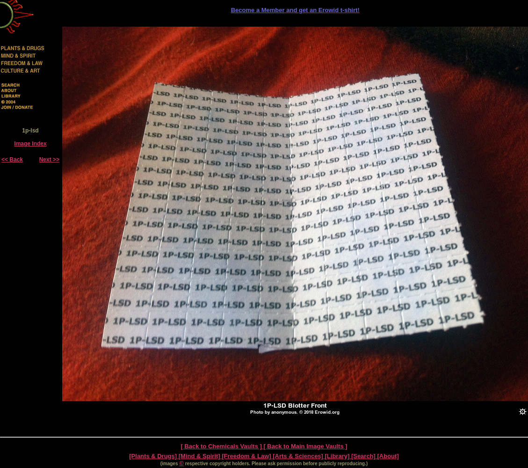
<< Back (12, 159)
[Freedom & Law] (247, 456)
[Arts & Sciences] (299, 456)
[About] (388, 456)
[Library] (338, 456)
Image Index (30, 143)
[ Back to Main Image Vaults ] (305, 446)
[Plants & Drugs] (153, 456)
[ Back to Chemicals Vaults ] (222, 446)
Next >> (49, 159)
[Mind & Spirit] (200, 456)
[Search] (364, 456)
